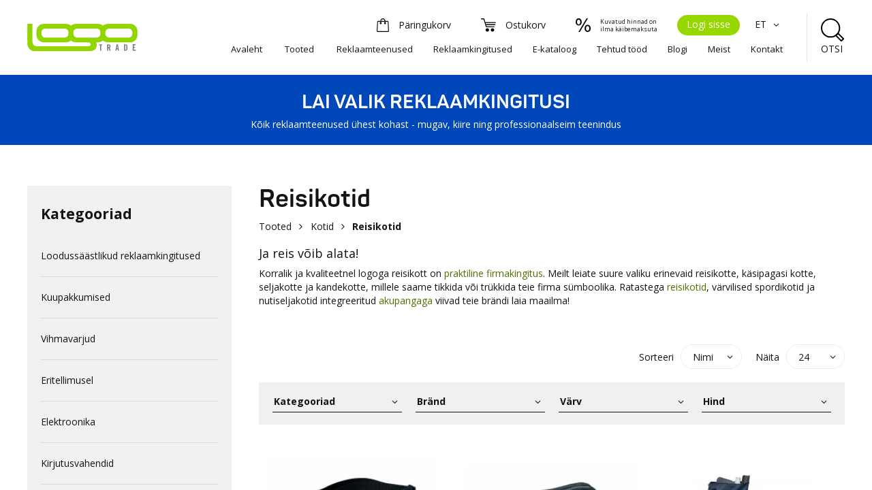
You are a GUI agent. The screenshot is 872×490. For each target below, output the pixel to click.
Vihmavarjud (68, 338)
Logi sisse (708, 24)
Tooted (299, 49)
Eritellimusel (67, 380)
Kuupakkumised (75, 297)
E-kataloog (554, 49)
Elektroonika (68, 421)
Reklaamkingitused (472, 49)
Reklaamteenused (375, 49)
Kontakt (767, 49)
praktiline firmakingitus (493, 273)
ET (769, 24)
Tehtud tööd (622, 49)
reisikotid (686, 286)
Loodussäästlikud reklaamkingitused (120, 255)
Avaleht (246, 49)
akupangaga (406, 300)
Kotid (322, 226)
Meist (719, 49)
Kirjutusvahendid (77, 463)
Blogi (677, 49)
